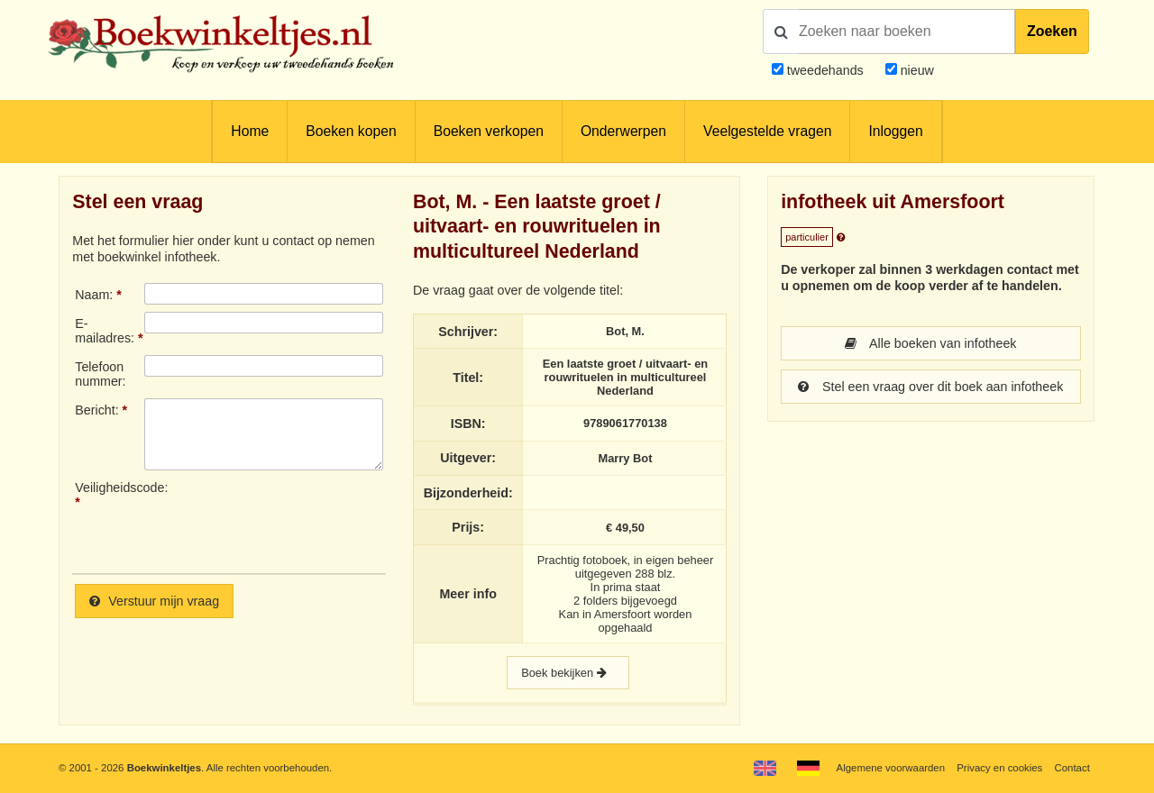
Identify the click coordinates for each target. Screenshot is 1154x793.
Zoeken (1052, 31)
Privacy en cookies (999, 767)
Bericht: (96, 410)
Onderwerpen (623, 131)
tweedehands (825, 70)
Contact (1072, 767)
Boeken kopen (351, 131)
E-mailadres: (104, 330)
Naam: (94, 294)
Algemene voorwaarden (891, 767)
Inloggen (895, 131)
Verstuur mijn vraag (154, 601)
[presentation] (295, 520)
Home (250, 131)
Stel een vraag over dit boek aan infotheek (930, 386)
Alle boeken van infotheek (930, 343)
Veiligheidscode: (109, 487)
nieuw (915, 70)
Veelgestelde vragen (767, 131)
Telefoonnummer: (100, 374)
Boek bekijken (568, 672)
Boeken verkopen (489, 131)
